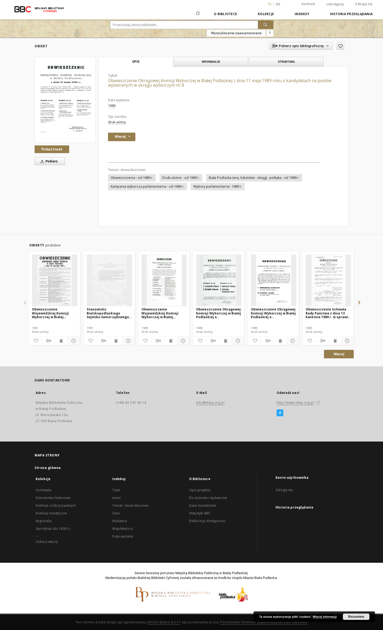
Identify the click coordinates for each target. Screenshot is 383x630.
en (278, 4)
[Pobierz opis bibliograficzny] (48, 340)
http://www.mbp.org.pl (295, 402)
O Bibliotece (225, 14)
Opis (116, 513)
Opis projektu (199, 490)
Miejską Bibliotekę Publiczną (196, 573)
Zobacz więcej (47, 541)
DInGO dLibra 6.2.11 (164, 622)
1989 (111, 105)
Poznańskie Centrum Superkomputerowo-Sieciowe (263, 622)
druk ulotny (117, 122)
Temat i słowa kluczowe (130, 505)
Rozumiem (356, 617)
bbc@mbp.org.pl (210, 402)
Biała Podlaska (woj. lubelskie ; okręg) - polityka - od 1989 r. (254, 177)
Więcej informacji (325, 616)
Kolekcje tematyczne (51, 513)
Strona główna (48, 467)
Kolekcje (266, 14)
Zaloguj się (363, 4)
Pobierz (48, 161)
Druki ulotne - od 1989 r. (181, 177)
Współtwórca (122, 528)
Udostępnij (335, 4)
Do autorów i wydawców (208, 497)
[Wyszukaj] (265, 24)
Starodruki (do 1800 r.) (53, 528)
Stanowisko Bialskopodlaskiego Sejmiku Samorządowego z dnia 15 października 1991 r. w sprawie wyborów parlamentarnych (109, 313)
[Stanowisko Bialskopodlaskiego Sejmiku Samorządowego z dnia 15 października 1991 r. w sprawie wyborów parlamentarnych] (109, 280)
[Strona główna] (197, 14)
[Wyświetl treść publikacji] (61, 340)
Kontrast (308, 4)
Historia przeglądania (351, 14)
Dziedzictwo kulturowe (53, 497)
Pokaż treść (51, 149)
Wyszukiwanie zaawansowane (236, 33)
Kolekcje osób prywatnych (56, 505)
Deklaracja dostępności (207, 521)
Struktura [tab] (286, 62)
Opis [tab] (135, 62)
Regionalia (44, 521)
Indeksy (302, 14)
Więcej (339, 354)
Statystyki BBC (200, 513)
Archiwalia (44, 490)
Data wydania (122, 536)
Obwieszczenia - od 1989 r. (132, 177)
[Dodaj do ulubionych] (340, 46)
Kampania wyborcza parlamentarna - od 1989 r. (147, 186)
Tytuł (116, 490)
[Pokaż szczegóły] (73, 340)
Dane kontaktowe (202, 505)
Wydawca (119, 521)
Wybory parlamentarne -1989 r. (217, 186)
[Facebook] (280, 413)
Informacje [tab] (211, 62)
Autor (116, 497)
